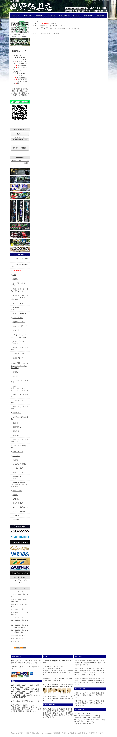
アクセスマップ (17, 617)
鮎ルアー (16, 456)
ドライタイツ (18, 318)
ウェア (53, 23)
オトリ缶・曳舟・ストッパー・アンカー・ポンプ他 (20, 297)
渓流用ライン (18, 427)
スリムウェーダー (20, 313)
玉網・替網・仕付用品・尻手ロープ (20, 290)
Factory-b (17, 519)
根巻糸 (15, 372)
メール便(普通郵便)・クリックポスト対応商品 (19, 484)
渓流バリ (16, 423)
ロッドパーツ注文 (18, 609)
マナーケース (18, 452)
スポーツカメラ (19, 472)
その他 (15, 460)
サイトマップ (16, 641)
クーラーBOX (18, 303)
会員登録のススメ (18, 635)
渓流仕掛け (17, 431)
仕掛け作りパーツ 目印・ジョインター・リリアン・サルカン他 (20, 388)
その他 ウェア (79, 28)
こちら (31, 705)
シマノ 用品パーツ (21, 511)
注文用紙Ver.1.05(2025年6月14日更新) (20, 34)
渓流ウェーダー (19, 322)
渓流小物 (16, 435)
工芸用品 (16, 499)
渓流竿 (15, 279)
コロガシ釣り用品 (20, 464)
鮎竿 (14, 275)
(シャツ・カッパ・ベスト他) (55, 28)
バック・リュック (20, 353)
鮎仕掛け (16, 376)
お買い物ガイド (17, 638)
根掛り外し (17, 413)
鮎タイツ (16, 330)
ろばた (15, 495)
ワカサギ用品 (18, 503)
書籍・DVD (17, 491)
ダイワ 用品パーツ (21, 507)
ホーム (35, 21)
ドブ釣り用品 (18, 468)
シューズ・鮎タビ (20, 326)
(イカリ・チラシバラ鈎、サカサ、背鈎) (20, 366)
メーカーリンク (17, 591)
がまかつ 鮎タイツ (58, 25)
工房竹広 (16, 515)
